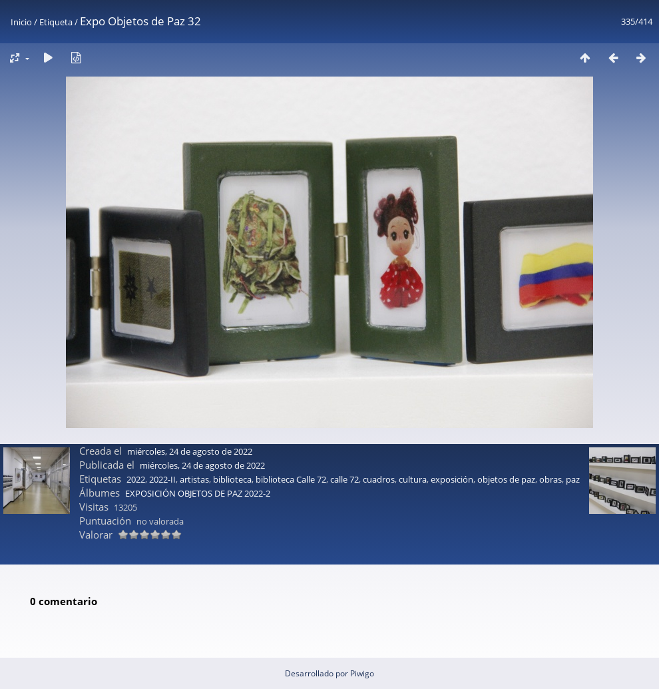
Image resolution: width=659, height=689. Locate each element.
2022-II (162, 479)
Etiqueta (56, 22)
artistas (194, 479)
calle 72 (344, 479)
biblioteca (232, 479)
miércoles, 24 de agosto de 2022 (189, 451)
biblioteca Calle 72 (291, 479)
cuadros (379, 479)
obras (550, 479)
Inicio (21, 22)
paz (573, 479)
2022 (135, 479)
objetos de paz (506, 479)
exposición (452, 479)
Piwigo (362, 673)
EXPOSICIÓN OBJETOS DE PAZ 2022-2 (197, 493)
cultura (413, 479)
